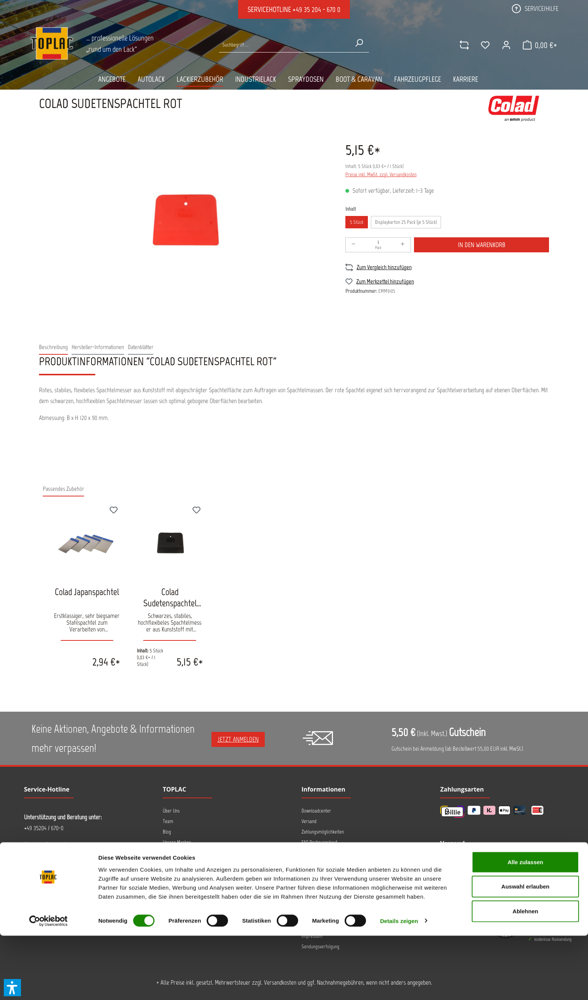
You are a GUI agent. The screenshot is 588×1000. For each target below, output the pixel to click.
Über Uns (171, 811)
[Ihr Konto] (503, 45)
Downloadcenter (316, 811)
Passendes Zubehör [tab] (63, 488)
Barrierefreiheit (317, 904)
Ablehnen (525, 975)
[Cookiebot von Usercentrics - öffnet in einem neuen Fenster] (48, 985)
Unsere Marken (177, 842)
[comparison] (461, 45)
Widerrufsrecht (316, 894)
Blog (167, 832)
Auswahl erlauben (525, 951)
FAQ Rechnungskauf (319, 842)
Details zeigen (399, 985)
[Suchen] (359, 42)
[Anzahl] (378, 245)
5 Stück (356, 222)
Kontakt (169, 863)
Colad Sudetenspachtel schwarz (169, 597)
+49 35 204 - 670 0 (316, 9)
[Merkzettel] (482, 45)
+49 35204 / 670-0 (43, 828)
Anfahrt (170, 852)
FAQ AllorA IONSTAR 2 (321, 852)
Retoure (309, 884)
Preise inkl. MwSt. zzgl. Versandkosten (381, 174)
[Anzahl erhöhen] (403, 245)
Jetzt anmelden (238, 739)
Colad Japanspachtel (87, 591)
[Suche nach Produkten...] (284, 44)
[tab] (53, 347)
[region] (185, 217)
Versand (309, 821)
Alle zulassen (525, 926)
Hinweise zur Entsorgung (324, 863)
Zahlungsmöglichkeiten (323, 832)
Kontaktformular (80, 905)
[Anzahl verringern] (354, 245)
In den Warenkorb (482, 245)
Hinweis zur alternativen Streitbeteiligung (340, 873)
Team (168, 821)
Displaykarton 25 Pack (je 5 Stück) (406, 222)
